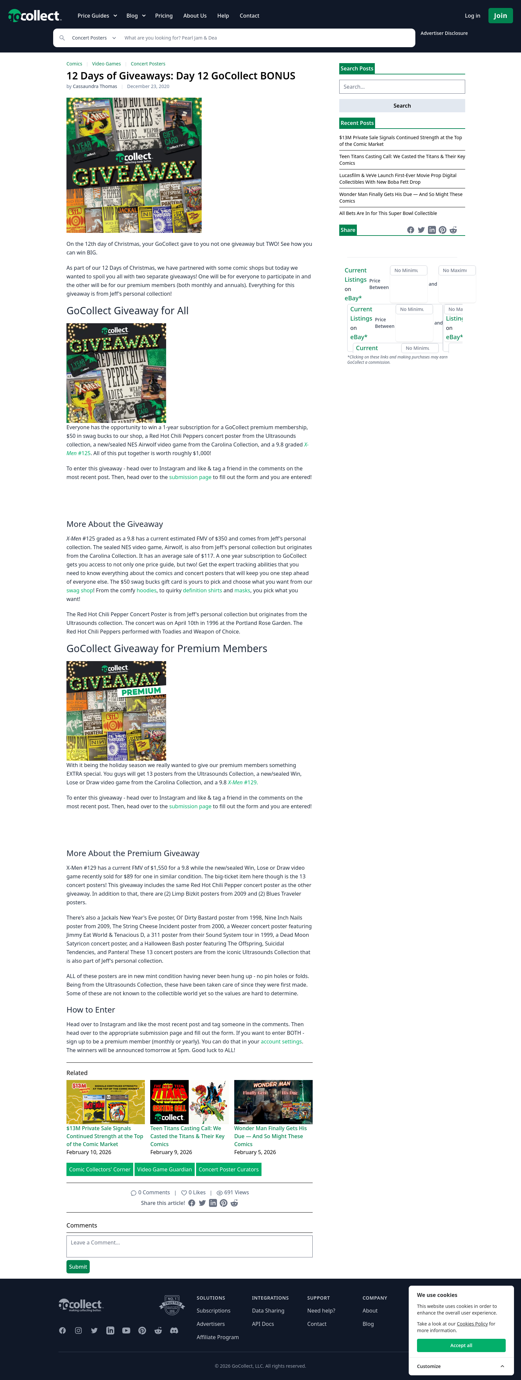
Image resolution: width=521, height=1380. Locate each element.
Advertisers (211, 1324)
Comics (74, 63)
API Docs (263, 1324)
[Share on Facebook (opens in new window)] (192, 1203)
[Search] (266, 38)
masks (242, 590)
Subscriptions (214, 1310)
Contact (249, 15)
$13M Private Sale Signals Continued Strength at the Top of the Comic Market (104, 1136)
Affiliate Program (218, 1337)
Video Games (106, 63)
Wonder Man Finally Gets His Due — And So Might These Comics (270, 1136)
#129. (243, 782)
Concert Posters (148, 63)
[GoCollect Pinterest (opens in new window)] (142, 1330)
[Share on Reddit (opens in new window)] (234, 1203)
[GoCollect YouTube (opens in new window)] (126, 1330)
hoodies (146, 590)
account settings (281, 1041)
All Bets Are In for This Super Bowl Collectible (388, 213)
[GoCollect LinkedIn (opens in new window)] (110, 1330)
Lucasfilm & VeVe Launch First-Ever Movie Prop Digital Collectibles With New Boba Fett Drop (398, 178)
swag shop (79, 590)
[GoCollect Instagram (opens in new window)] (78, 1330)
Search (402, 105)
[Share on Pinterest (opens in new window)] (224, 1203)
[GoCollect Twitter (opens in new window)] (94, 1330)
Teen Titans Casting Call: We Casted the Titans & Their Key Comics (187, 1136)
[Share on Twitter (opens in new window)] (202, 1203)
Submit (78, 1266)
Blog (368, 1324)
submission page (190, 477)
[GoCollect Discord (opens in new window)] (174, 1330)
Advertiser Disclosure (444, 33)
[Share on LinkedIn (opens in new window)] (213, 1203)
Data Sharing (268, 1310)
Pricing (164, 15)
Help (223, 15)
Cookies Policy (472, 1324)
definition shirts (202, 590)
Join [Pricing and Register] (500, 15)
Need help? (321, 1310)
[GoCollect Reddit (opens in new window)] (158, 1330)
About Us (195, 15)
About (370, 1310)
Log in (472, 15)
